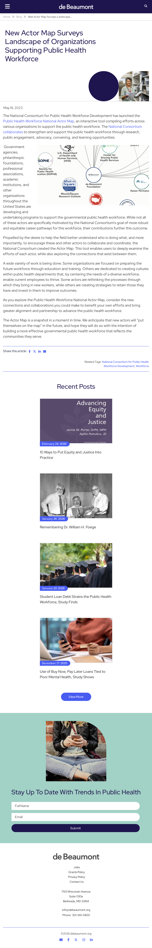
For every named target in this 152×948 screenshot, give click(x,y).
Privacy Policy (76, 876)
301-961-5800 (81, 915)
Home (6, 16)
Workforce (142, 366)
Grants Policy (76, 872)
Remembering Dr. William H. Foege (68, 527)
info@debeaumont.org (76, 910)
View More (76, 697)
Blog (19, 16)
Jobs (76, 867)
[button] (145, 6)
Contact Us (77, 881)
